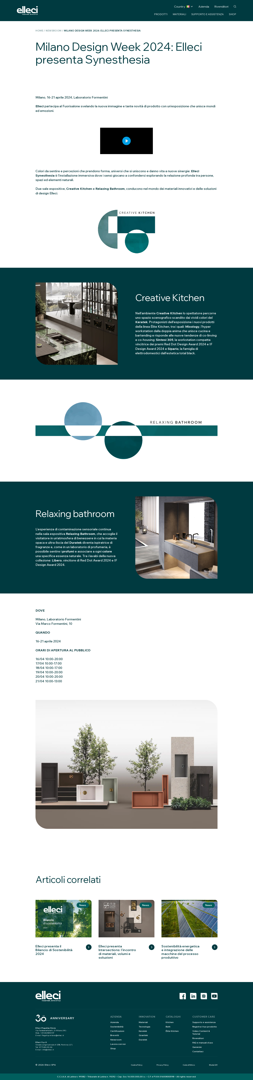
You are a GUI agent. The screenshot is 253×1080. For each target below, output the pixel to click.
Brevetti (114, 1035)
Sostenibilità (116, 1026)
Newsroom (53, 30)
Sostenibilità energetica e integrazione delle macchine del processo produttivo (180, 952)
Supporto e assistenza (207, 14)
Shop (232, 14)
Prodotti (160, 14)
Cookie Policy (136, 1065)
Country (182, 6)
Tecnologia (144, 1026)
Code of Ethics (189, 1065)
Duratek (143, 1039)
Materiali (179, 14)
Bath (168, 1026)
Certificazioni (117, 1031)
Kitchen (170, 1022)
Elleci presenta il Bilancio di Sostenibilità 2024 (53, 950)
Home (39, 30)
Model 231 (213, 1065)
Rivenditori (221, 6)
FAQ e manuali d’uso (202, 1042)
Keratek (143, 1031)
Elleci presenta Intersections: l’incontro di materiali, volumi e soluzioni (117, 952)
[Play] (126, 141)
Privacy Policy (163, 1065)
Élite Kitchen (172, 1031)
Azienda (203, 6)
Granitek (143, 1035)
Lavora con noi (118, 1044)
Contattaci (197, 1051)
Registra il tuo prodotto (204, 1026)
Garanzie (197, 1047)
